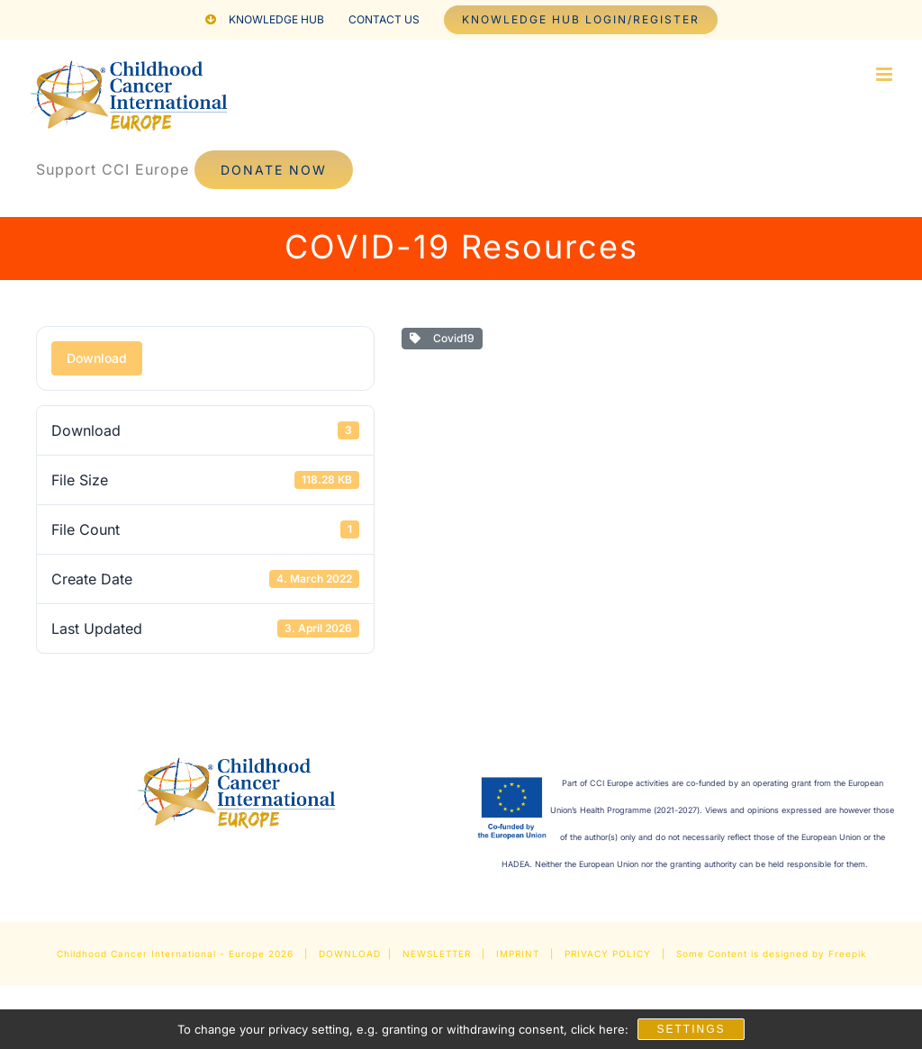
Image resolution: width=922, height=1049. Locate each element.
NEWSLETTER (436, 953)
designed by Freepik (814, 953)
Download (97, 358)
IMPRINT (517, 953)
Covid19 (442, 338)
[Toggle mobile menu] (885, 74)
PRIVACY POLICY (608, 953)
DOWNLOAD (350, 953)
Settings (690, 1029)
